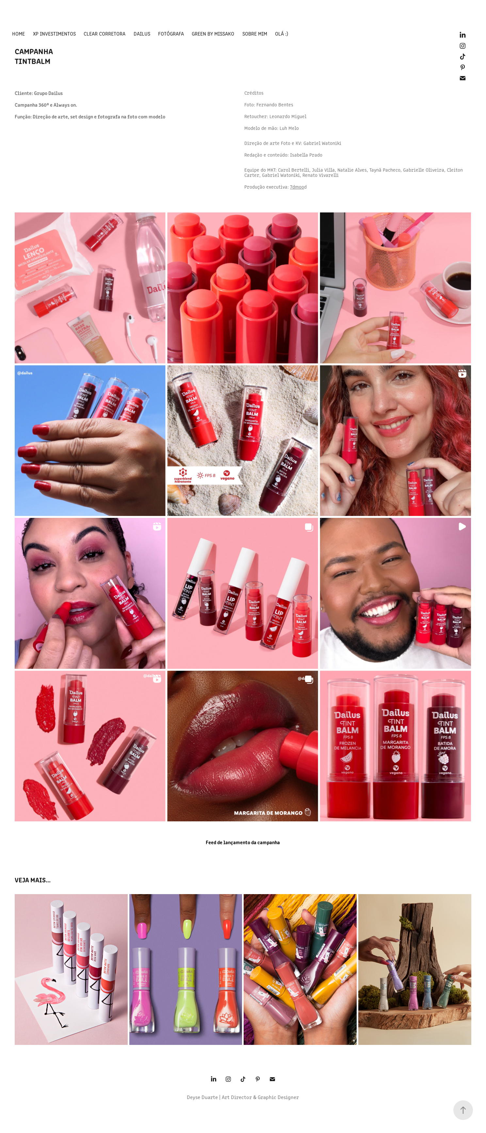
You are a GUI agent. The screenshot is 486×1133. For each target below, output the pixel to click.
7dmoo (297, 186)
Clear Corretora (104, 33)
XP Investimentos (54, 33)
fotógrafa (171, 33)
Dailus (142, 33)
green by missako (213, 33)
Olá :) (281, 33)
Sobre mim (254, 33)
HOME (18, 33)
